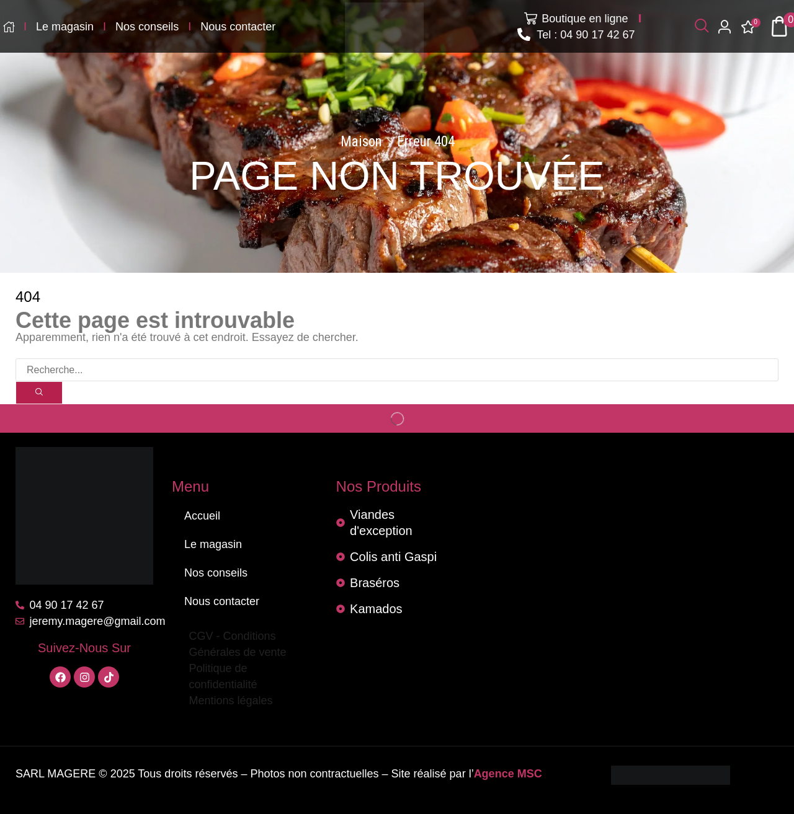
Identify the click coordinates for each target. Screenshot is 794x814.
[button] (701, 26)
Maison (361, 142)
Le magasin (213, 544)
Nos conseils (216, 573)
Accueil (202, 516)
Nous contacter (221, 601)
